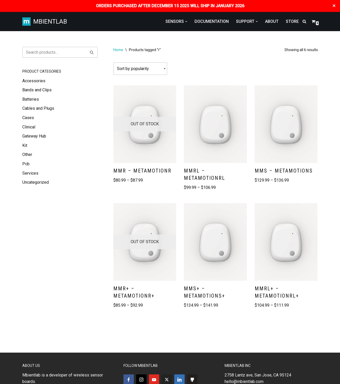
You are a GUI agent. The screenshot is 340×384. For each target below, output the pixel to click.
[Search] (304, 21)
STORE (292, 21)
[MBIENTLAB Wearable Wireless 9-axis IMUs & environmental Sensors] (44, 21)
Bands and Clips (37, 89)
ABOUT (272, 21)
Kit (24, 145)
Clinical (28, 127)
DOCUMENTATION (212, 21)
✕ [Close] (334, 5)
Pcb (26, 163)
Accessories (33, 80)
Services (30, 173)
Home (118, 50)
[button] (186, 21)
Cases (28, 117)
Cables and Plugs (38, 108)
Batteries (30, 99)
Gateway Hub (34, 136)
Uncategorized (35, 182)
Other (27, 154)
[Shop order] (140, 68)
